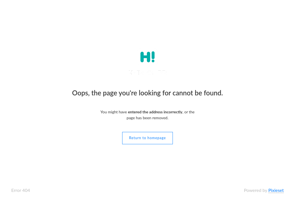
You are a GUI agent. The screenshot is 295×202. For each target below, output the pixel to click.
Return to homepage (147, 138)
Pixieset (276, 190)
